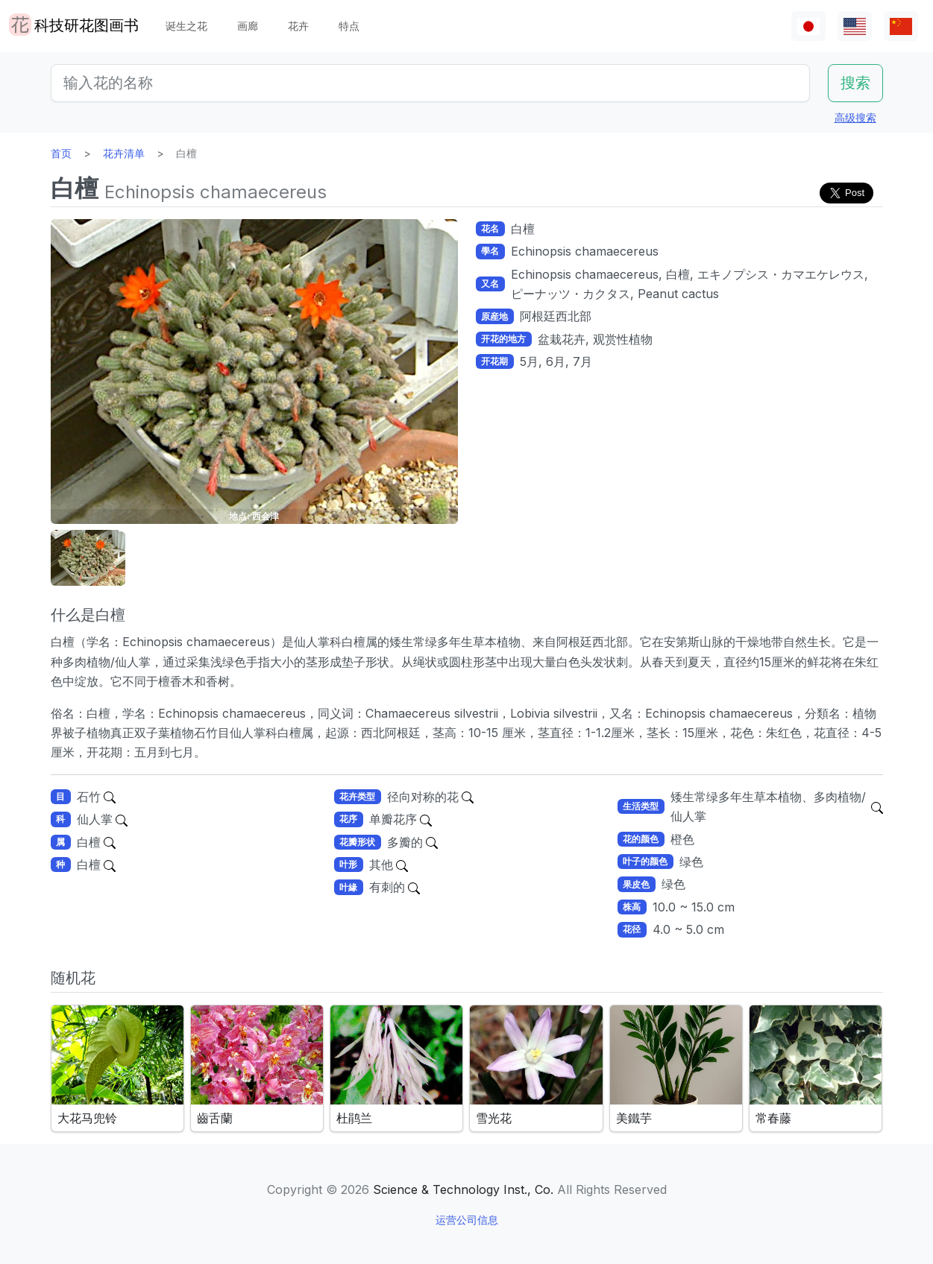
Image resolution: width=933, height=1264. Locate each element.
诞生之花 (186, 25)
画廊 (247, 25)
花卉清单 (124, 153)
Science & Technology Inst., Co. (463, 1189)
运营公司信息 (467, 1219)
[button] (88, 558)
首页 (61, 153)
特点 (349, 25)
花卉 (298, 25)
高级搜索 (855, 117)
